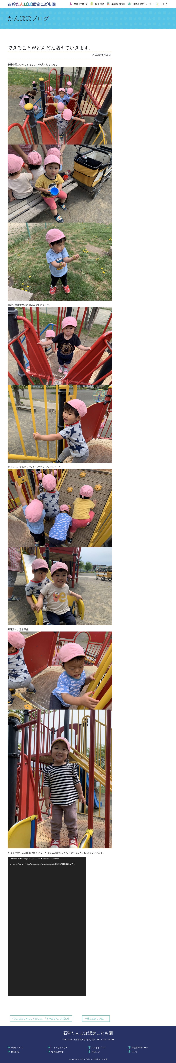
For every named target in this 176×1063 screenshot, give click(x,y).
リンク (135, 1052)
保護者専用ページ (140, 1047)
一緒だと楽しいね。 (96, 1018)
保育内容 (15, 1052)
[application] (47, 926)
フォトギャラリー (59, 1047)
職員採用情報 (57, 1052)
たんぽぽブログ (99, 1047)
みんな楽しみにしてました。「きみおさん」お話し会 (41, 1018)
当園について (17, 1047)
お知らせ (96, 1052)
